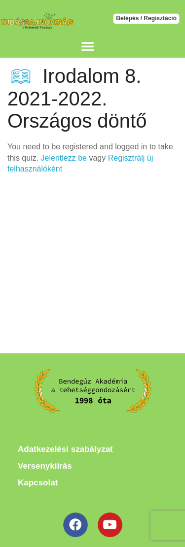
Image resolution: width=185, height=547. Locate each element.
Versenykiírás (45, 466)
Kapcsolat (38, 482)
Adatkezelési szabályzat (65, 449)
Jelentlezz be (64, 158)
